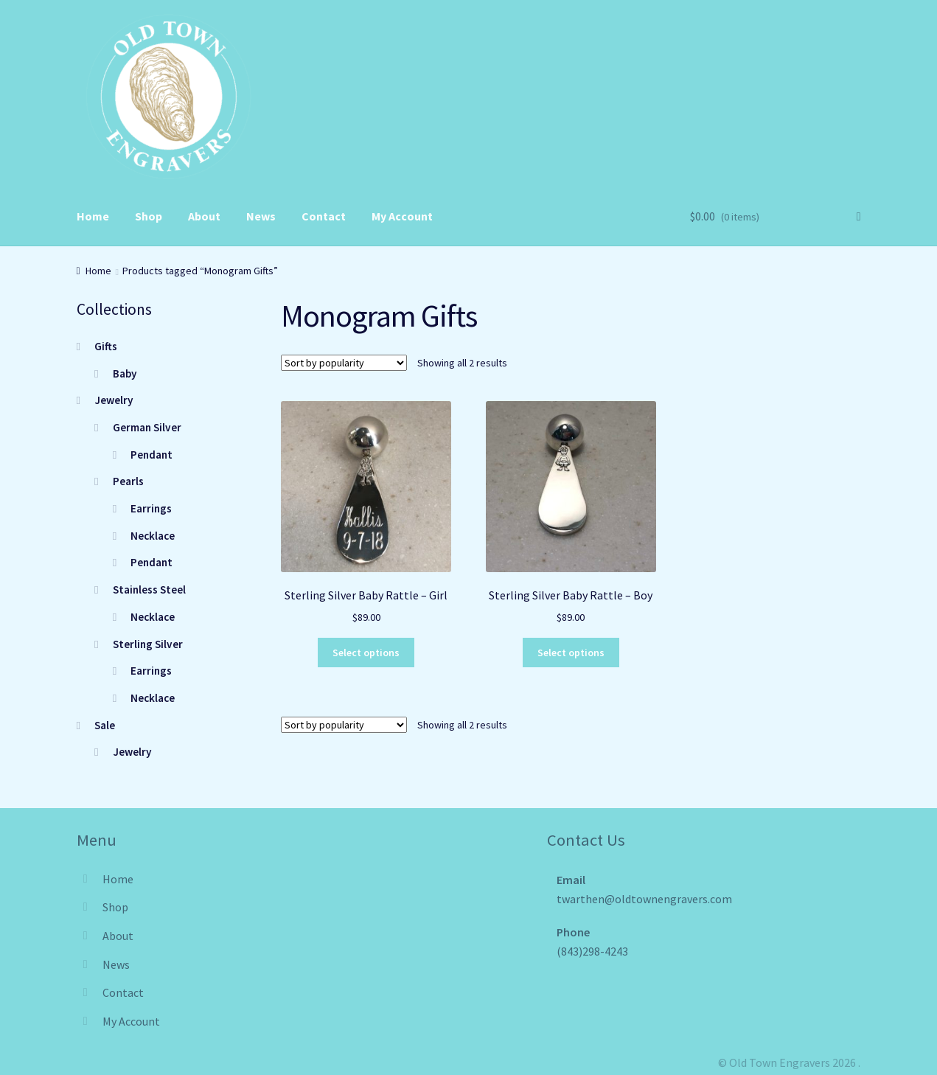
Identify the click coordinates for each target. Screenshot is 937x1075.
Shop (148, 216)
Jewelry (113, 400)
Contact (324, 216)
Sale (104, 725)
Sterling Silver (148, 644)
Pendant (151, 455)
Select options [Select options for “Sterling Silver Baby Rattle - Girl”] (366, 652)
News (261, 216)
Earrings (151, 508)
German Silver (147, 427)
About (204, 216)
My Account (402, 216)
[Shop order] (344, 363)
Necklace (152, 536)
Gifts (105, 346)
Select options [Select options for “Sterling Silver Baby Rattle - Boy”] (571, 652)
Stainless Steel (149, 589)
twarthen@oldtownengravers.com (644, 898)
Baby (125, 373)
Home (93, 216)
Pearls (128, 481)
